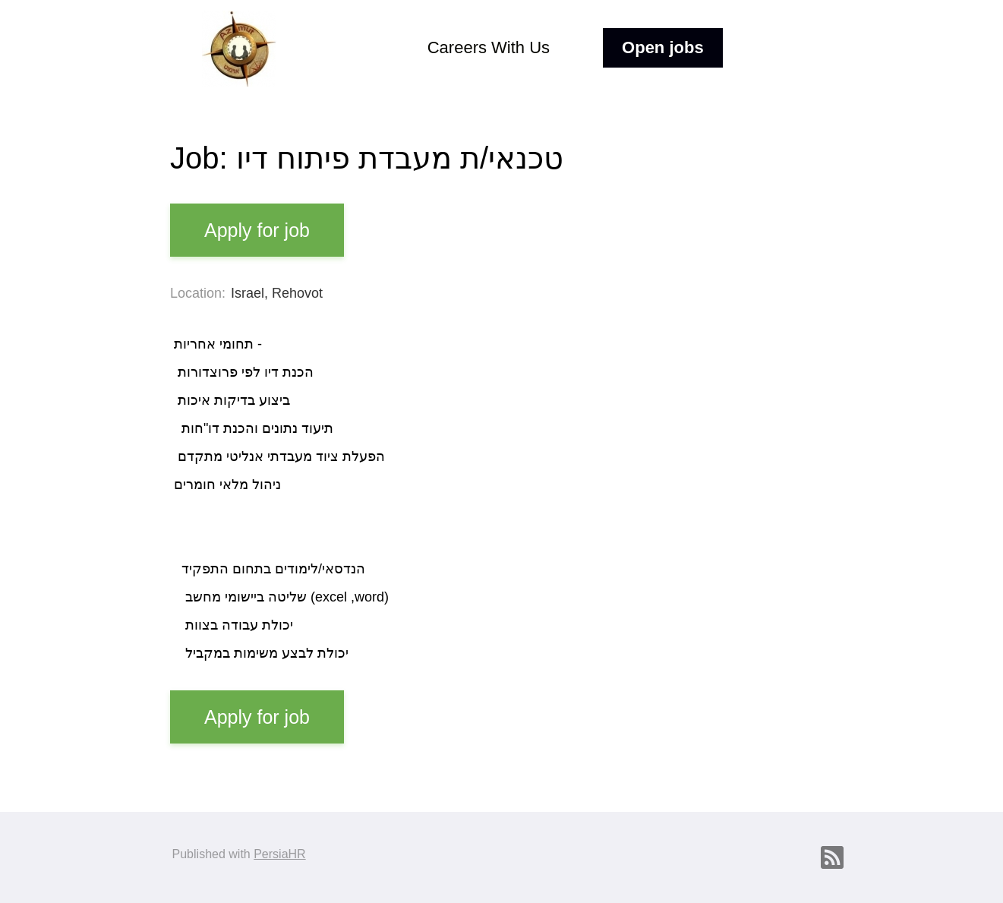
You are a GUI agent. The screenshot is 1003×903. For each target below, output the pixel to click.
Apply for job (257, 230)
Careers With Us (488, 47)
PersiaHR (279, 854)
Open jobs (663, 47)
